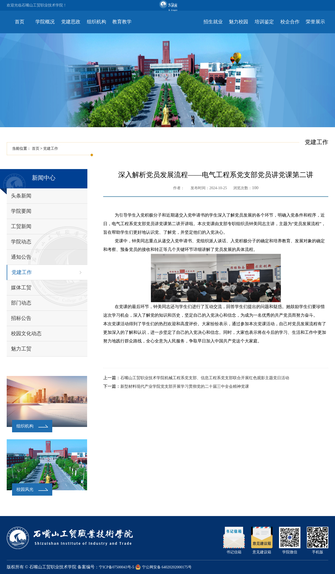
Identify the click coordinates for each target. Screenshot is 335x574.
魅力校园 (238, 21)
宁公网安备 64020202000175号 (163, 567)
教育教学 (122, 21)
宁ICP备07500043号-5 (116, 567)
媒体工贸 (21, 287)
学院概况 (45, 21)
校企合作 (290, 21)
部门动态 (21, 303)
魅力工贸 (21, 349)
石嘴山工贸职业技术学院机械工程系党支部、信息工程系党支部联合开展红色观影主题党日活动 (204, 378)
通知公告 (21, 257)
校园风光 (25, 489)
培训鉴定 (264, 21)
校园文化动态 (26, 333)
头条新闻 (21, 196)
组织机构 (96, 21)
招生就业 (213, 21)
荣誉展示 (315, 21)
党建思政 (70, 21)
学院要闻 (21, 211)
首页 (19, 21)
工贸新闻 (21, 226)
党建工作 (50, 149)
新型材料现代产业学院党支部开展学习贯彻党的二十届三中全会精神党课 (184, 386)
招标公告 (21, 318)
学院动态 (21, 241)
